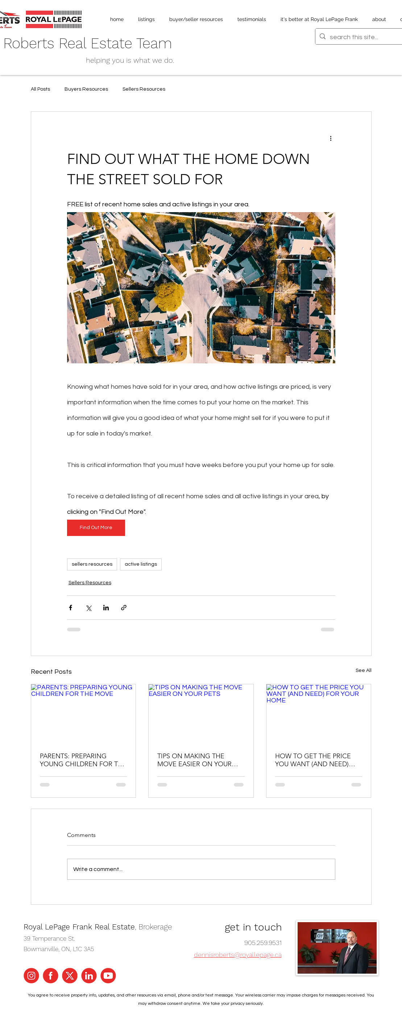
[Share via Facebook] (70, 607)
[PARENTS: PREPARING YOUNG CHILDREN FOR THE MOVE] (83, 713)
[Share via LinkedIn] (106, 607)
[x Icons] (70, 975)
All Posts (40, 89)
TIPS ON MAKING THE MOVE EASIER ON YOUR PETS (194, 760)
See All (364, 670)
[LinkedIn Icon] (89, 975)
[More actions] (331, 137)
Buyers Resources (86, 89)
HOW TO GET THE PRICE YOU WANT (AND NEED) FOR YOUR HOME (313, 760)
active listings (141, 564)
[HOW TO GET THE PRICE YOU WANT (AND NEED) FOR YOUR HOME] (318, 713)
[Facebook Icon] (50, 975)
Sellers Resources (144, 89)
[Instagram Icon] (31, 975)
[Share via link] (123, 607)
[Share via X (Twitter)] (88, 607)
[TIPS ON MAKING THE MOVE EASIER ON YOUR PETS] (201, 713)
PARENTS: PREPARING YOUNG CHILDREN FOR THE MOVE (83, 760)
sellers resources (92, 564)
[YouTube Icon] (108, 975)
